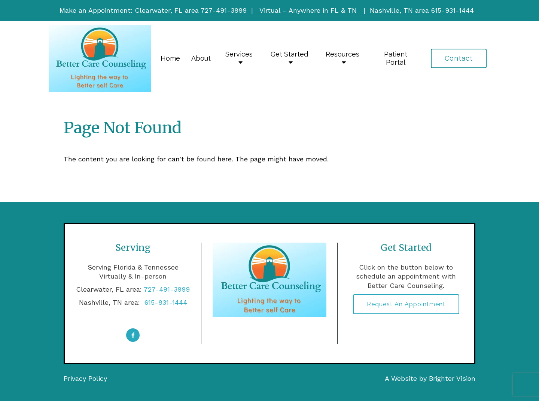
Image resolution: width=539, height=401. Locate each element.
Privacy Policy (85, 378)
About (201, 58)
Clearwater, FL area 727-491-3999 (191, 10)
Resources (342, 54)
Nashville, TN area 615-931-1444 (422, 10)
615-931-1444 (164, 302)
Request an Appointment (406, 304)
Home (170, 58)
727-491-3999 (167, 289)
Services (239, 54)
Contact (459, 58)
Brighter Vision (452, 378)
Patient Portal (395, 58)
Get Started (289, 54)
